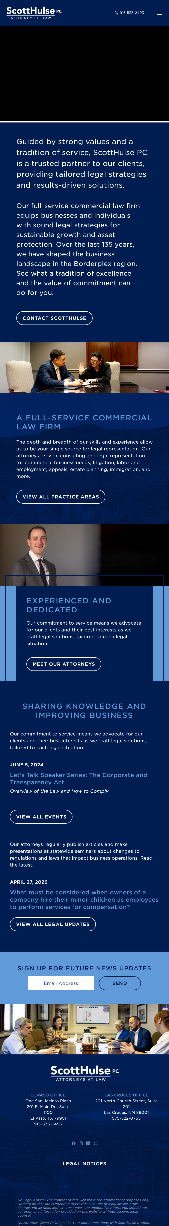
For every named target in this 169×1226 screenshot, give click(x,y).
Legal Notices (85, 1163)
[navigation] (159, 13)
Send (119, 983)
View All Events (41, 817)
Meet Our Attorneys (64, 664)
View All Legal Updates (53, 924)
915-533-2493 (129, 13)
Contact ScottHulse (54, 318)
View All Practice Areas (61, 497)
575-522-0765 (126, 1118)
